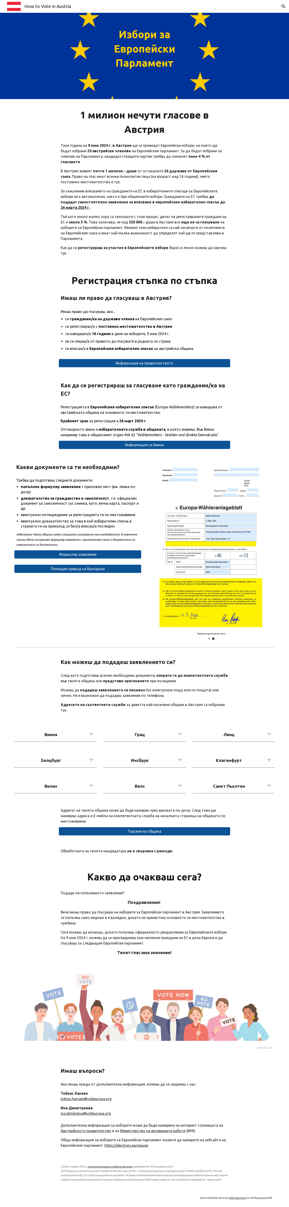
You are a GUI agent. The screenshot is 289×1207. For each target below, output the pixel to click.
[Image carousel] (211, 550)
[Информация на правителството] (144, 363)
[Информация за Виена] (144, 445)
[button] (283, 6)
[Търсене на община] (144, 831)
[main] (144, 56)
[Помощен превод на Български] (78, 569)
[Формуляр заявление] (78, 554)
